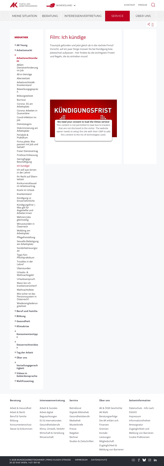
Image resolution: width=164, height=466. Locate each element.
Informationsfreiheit (139, 420)
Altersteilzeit (23, 78)
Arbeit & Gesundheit (20, 408)
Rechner (73, 437)
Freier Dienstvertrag (27, 151)
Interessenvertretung (83, 16)
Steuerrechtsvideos (27, 346)
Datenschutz (99, 459)
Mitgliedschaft (106, 441)
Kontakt (129, 5)
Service (117, 16)
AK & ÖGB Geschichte (110, 408)
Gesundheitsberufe (50, 424)
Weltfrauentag (25, 381)
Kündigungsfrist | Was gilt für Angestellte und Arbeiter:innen (26, 208)
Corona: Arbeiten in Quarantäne (27, 112)
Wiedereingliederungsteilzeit (27, 304)
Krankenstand (24, 194)
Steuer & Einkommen (21, 428)
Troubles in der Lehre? (25, 263)
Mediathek (21, 37)
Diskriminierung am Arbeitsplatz (27, 129)
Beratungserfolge (108, 416)
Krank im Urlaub (25, 190)
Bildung (21, 316)
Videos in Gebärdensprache (27, 374)
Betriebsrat (75, 408)
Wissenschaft (47, 437)
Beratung (50, 16)
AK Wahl (103, 412)
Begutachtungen (48, 416)
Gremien (103, 428)
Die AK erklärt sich (108, 420)
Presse (142, 5)
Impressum (135, 416)
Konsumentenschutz (20, 424)
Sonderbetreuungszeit (27, 249)
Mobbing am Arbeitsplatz (23, 232)
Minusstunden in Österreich (26, 225)
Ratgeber (74, 432)
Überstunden (24, 268)
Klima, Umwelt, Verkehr (52, 428)
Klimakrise (23, 326)
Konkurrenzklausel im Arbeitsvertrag (27, 184)
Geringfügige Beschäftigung (24, 160)
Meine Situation (24, 16)
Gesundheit (23, 321)
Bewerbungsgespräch (27, 90)
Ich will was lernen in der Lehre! (26, 171)
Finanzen (104, 424)
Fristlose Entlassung (27, 155)
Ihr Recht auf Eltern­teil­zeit (27, 178)
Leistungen (105, 437)
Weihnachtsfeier (25, 289)
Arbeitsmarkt (24, 50)
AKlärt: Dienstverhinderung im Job (27, 67)
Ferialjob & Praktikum (22, 136)
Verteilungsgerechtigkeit (27, 367)
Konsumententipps (27, 335)
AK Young (22, 45)
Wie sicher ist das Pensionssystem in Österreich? (27, 296)
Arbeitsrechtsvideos (27, 59)
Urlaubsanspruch (26, 279)
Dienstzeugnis (24, 124)
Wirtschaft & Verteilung (52, 432)
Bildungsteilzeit (25, 95)
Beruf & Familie (18, 416)
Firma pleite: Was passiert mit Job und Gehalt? (27, 144)
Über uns (143, 16)
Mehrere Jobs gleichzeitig (24, 218)
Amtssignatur (136, 424)
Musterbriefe (76, 424)
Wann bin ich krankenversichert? (27, 284)
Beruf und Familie (27, 311)
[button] (153, 4)
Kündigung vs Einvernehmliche (26, 199)
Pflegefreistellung (26, 237)
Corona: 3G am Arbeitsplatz (25, 105)
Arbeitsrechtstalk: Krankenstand (26, 83)
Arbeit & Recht (17, 412)
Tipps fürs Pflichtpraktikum (25, 256)
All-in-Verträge (24, 74)
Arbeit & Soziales (48, 408)
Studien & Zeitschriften (81, 441)
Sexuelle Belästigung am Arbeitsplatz (28, 242)
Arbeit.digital (46, 412)
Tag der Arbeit (25, 352)
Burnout (21, 99)
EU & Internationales (50, 420)
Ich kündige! (23, 165)
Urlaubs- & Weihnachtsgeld (25, 273)
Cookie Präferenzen (139, 437)
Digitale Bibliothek (79, 412)
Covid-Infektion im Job (26, 118)
